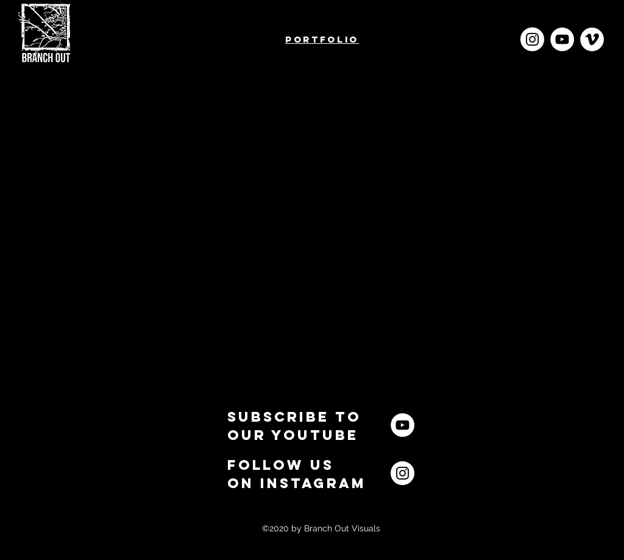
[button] (294, 425)
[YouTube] (562, 39)
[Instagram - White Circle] (532, 39)
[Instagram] (402, 473)
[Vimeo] (592, 39)
